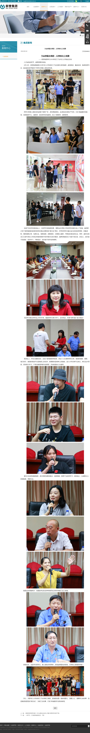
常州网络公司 (37, 727)
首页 (83, 35)
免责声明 (47, 725)
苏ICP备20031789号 (28, 727)
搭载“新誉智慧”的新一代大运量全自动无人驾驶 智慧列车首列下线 (42, 713)
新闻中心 (33, 725)
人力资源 (27, 725)
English (87, 1)
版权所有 (40, 725)
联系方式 (20, 725)
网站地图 (6, 725)
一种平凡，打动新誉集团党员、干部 (35, 715)
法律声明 (13, 725)
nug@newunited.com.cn (29, 1)
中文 (81, 1)
